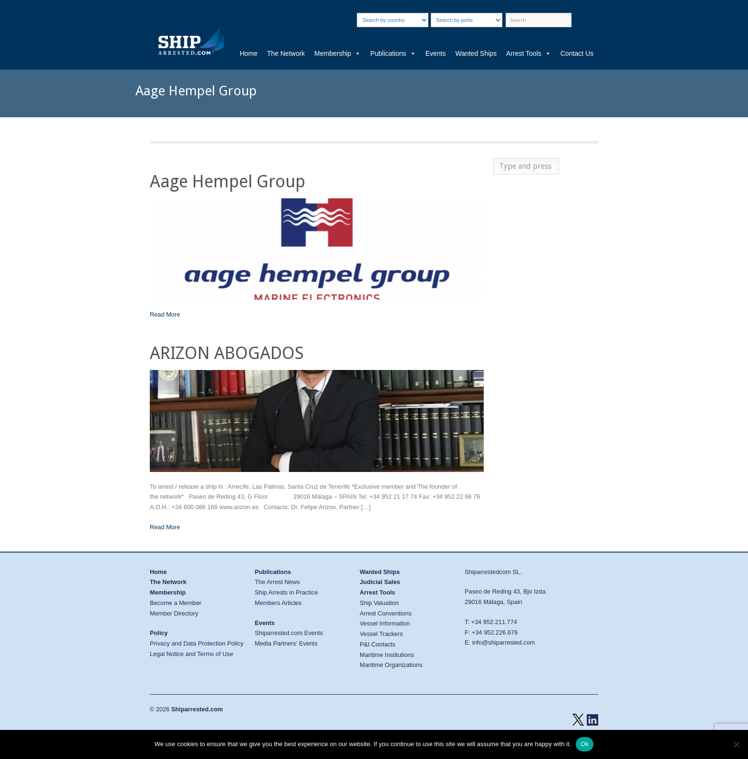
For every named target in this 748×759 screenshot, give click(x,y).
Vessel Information (385, 623)
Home (248, 53)
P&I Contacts (377, 644)
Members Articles (278, 602)
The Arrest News (277, 581)
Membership (337, 53)
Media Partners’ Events (286, 643)
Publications (393, 53)
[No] (736, 744)
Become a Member (175, 602)
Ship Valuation (379, 602)
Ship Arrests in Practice (286, 592)
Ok (585, 744)
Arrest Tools (528, 53)
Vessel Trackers (381, 633)
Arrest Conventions (386, 613)
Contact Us (577, 53)
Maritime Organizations (391, 664)
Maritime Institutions (387, 654)
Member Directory (174, 613)
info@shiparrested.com (503, 642)
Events (436, 53)
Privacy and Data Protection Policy (196, 643)
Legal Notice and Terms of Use (191, 653)
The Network (286, 53)
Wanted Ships (476, 53)
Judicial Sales (380, 581)
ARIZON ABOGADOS (227, 353)
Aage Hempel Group (227, 181)
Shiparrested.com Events (289, 632)
